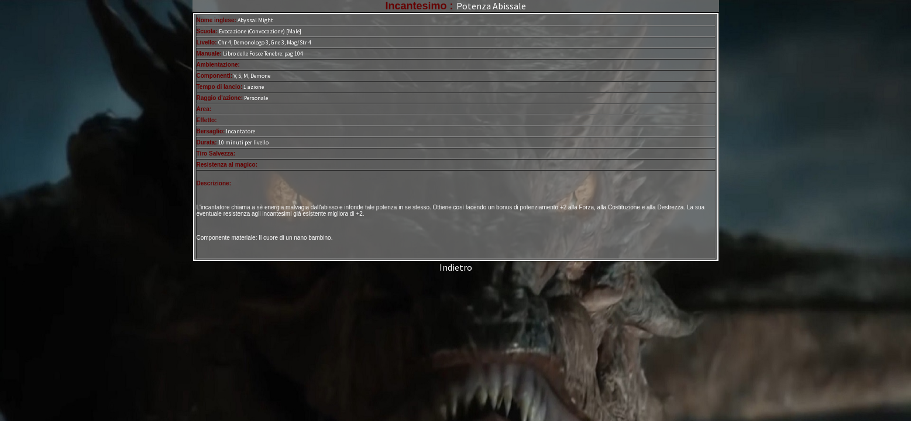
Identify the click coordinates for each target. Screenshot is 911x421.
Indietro (455, 267)
